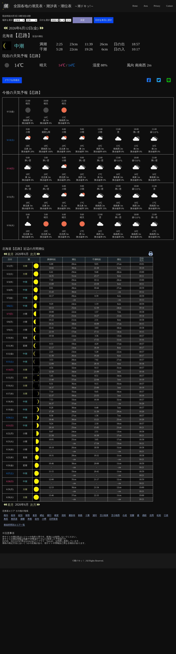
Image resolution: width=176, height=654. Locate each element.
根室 (56, 601)
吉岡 (152, 601)
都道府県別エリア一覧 (14, 610)
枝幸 (13, 601)
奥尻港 (14, 604)
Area (146, 6)
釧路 (80, 601)
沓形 (35, 601)
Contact (169, 6)
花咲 (64, 601)
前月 (9, 339)
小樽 (44, 604)
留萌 (27, 601)
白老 (125, 601)
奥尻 (6, 604)
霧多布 (72, 601)
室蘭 (132, 601)
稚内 (6, 601)
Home (135, 6)
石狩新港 (53, 604)
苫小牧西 (115, 601)
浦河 (95, 601)
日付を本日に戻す (103, 20)
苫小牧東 (104, 601)
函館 (144, 601)
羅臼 (49, 601)
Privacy (157, 6)
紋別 (20, 601)
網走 (42, 601)
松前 (159, 601)
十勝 (87, 601)
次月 (35, 339)
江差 (166, 601)
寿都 (30, 604)
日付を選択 (44, 20)
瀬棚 (22, 604)
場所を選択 (7, 20)
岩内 (37, 604)
